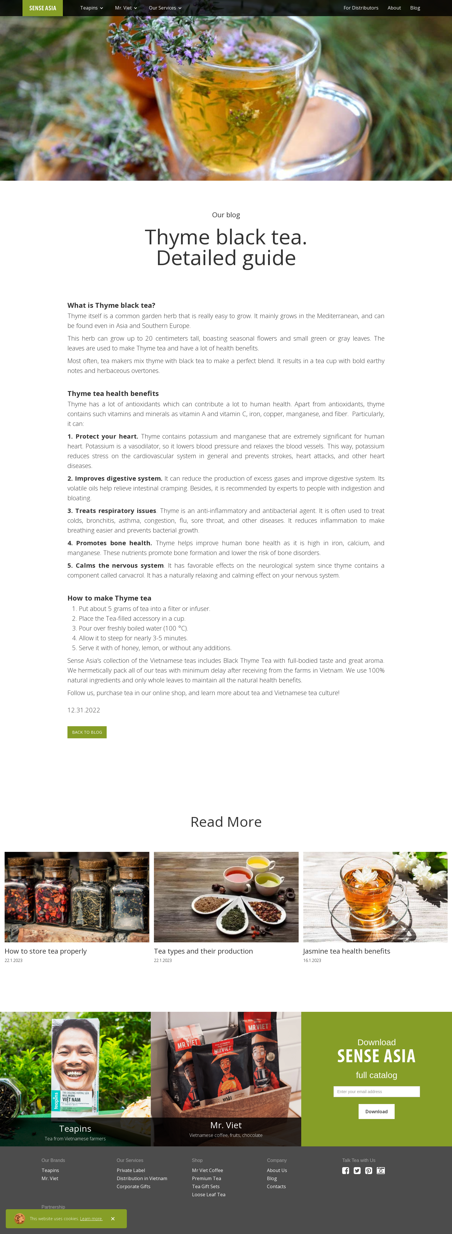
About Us (277, 1170)
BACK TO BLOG (87, 732)
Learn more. (91, 1218)
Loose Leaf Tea (208, 1194)
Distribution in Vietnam (142, 1178)
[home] (42, 8)
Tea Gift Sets (206, 1186)
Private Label (131, 1170)
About (394, 8)
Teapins (50, 1170)
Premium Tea (206, 1178)
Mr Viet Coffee (207, 1170)
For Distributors (361, 8)
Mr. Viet (50, 1178)
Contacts (276, 1186)
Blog (415, 8)
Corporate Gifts (133, 1186)
